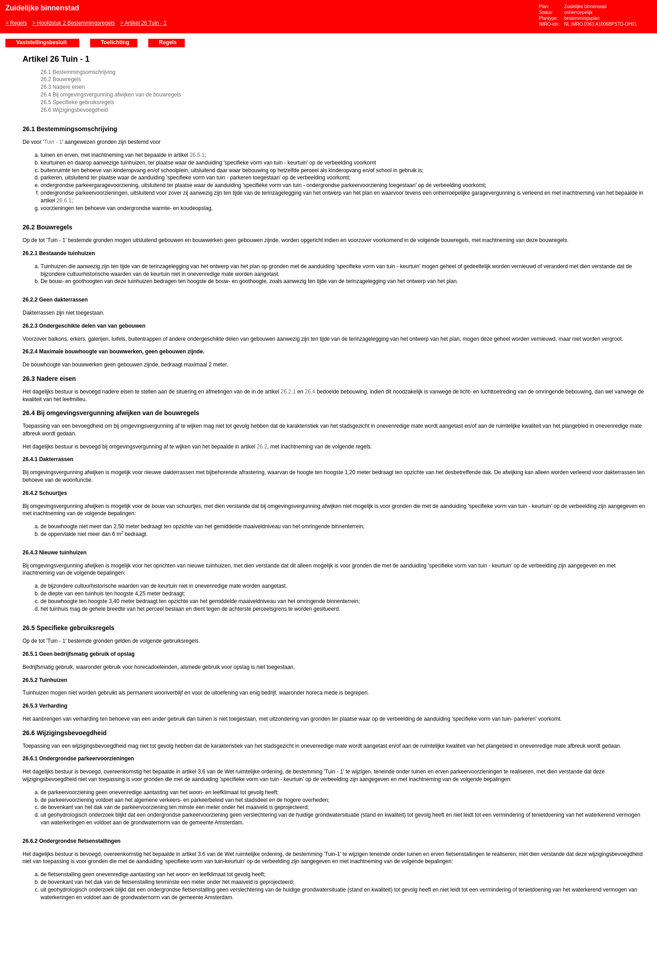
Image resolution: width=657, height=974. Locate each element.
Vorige (9, 122)
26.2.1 (288, 392)
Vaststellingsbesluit (41, 42)
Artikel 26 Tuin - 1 (145, 23)
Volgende (9, 136)
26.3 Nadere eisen (63, 87)
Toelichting (115, 42)
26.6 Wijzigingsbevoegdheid (74, 110)
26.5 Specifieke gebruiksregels (77, 102)
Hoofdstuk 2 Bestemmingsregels (76, 23)
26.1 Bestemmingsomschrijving (78, 72)
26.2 (262, 447)
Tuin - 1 (53, 142)
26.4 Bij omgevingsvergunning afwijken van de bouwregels (111, 94)
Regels (18, 23)
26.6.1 (63, 200)
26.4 (310, 392)
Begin (9, 109)
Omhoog (9, 149)
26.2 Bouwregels (61, 79)
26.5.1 (197, 155)
